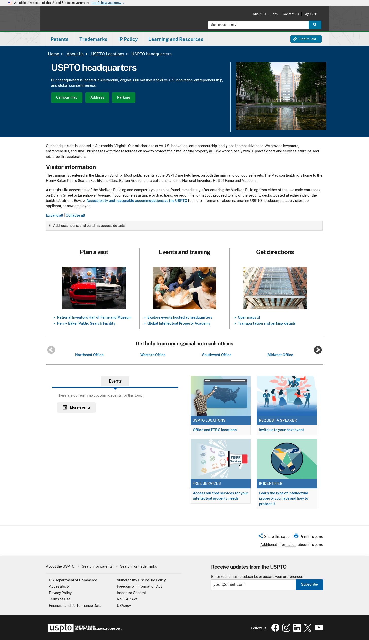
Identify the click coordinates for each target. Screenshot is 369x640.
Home (53, 53)
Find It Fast (304, 39)
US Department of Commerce (73, 580)
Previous (51, 350)
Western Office (152, 355)
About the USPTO (60, 566)
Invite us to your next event (281, 430)
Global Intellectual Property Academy (178, 323)
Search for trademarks (138, 566)
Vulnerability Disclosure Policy (141, 580)
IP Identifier (270, 483)
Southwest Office (216, 355)
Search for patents (97, 566)
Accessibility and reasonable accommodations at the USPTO (136, 201)
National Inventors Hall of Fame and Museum (94, 317)
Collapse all (75, 215)
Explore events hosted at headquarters (179, 317)
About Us (259, 14)
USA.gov (124, 605)
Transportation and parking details (267, 323)
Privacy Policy (60, 593)
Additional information (278, 545)
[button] (274, 537)
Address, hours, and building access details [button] (87, 225)
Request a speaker (278, 420)
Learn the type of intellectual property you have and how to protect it (283, 498)
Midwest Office (280, 355)
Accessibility (59, 586)
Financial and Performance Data (75, 605)
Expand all (54, 215)
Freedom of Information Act (139, 586)
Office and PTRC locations (215, 430)
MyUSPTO (311, 14)
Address (97, 97)
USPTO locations (209, 420)
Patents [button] (60, 39)
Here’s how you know (108, 3)
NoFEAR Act (127, 599)
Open (249, 317)
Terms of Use (59, 599)
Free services (207, 483)
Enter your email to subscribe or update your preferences (257, 577)
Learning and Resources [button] (175, 39)
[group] (184, 226)
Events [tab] (115, 381)
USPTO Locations (107, 53)
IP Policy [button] (128, 39)
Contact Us (291, 14)
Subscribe (309, 584)
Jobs (274, 14)
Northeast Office (89, 355)
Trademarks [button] (93, 39)
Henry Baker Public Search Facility (86, 323)
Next (317, 350)
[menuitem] (59, 39)
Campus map (66, 97)
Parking (123, 97)
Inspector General (131, 593)
